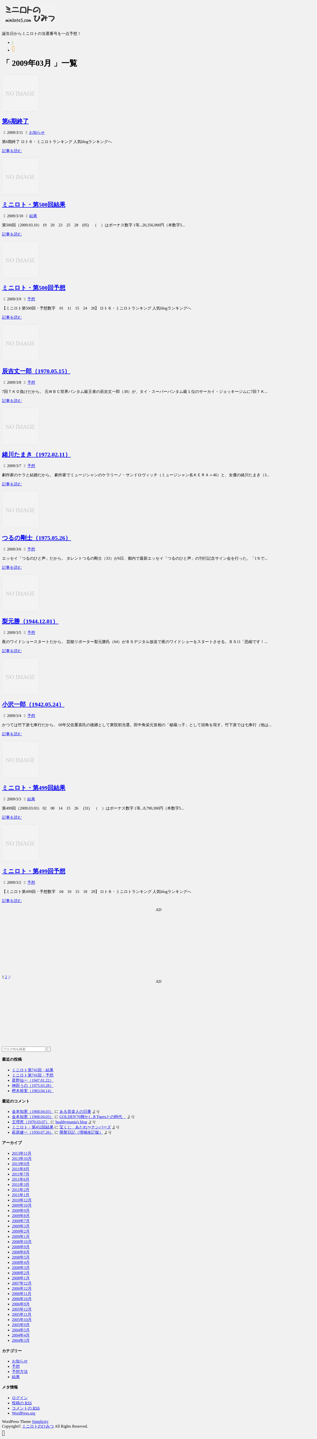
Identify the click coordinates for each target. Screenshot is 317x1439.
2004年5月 (21, 1330)
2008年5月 (21, 1257)
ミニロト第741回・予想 (32, 1075)
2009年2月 (21, 1231)
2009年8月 (21, 1216)
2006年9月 (21, 1304)
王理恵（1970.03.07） (31, 1122)
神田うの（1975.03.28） (32, 1085)
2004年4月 (21, 1335)
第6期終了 (15, 121)
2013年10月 (22, 1158)
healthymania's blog (71, 1122)
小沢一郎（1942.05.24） (33, 704)
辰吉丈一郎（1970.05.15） (36, 371)
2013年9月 (21, 1164)
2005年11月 (21, 1314)
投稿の (22, 1403)
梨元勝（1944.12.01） (30, 621)
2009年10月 (22, 1205)
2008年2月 (21, 1273)
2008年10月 (22, 1242)
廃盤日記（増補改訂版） (81, 1132)
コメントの (26, 1408)
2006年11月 (21, 1294)
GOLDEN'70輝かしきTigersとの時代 (92, 1117)
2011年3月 (20, 1184)
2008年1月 (21, 1278)
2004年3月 (21, 1340)
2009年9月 (21, 1210)
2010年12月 (22, 1200)
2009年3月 (21, 1226)
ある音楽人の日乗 (75, 1111)
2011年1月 (20, 1195)
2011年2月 (20, 1190)
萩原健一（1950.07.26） (32, 1132)
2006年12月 (22, 1288)
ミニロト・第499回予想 (33, 871)
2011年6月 (20, 1179)
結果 (33, 216)
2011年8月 (20, 1169)
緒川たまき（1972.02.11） (36, 454)
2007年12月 (22, 1283)
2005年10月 (22, 1320)
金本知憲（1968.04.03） (32, 1111)
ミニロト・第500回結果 (33, 204)
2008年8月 (21, 1252)
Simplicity (40, 1421)
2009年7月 (21, 1221)
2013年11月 (21, 1153)
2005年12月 (22, 1309)
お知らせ (37, 132)
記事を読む (12, 151)
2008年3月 (21, 1268)
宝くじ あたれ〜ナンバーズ (85, 1127)
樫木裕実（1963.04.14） (32, 1091)
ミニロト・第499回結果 (33, 788)
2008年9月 (21, 1247)
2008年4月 (21, 1262)
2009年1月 (21, 1236)
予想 (31, 299)
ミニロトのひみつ (38, 1426)
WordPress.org (23, 1413)
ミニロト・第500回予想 (33, 288)
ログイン (20, 1398)
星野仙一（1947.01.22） (32, 1080)
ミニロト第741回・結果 (32, 1070)
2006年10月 (22, 1299)
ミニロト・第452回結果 (32, 1127)
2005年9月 (21, 1325)
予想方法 (20, 1371)
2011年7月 (20, 1174)
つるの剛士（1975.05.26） (36, 538)
